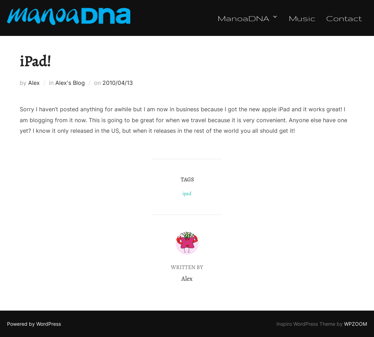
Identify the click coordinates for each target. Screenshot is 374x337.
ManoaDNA (248, 18)
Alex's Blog (70, 82)
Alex (34, 82)
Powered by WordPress (34, 324)
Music (302, 18)
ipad (187, 193)
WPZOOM (355, 324)
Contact (344, 18)
